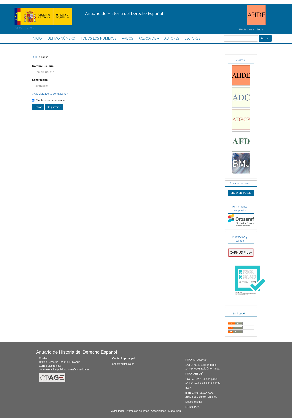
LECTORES (192, 38)
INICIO (37, 38)
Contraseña (40, 80)
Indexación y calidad (239, 238)
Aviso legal (117, 410)
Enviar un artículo (239, 183)
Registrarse (246, 29)
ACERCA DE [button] (149, 38)
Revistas (240, 60)
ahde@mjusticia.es (123, 363)
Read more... (43, 10)
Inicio (35, 56)
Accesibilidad (158, 410)
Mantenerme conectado (48, 100)
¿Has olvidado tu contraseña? (50, 93)
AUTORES (171, 38)
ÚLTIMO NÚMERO (61, 38)
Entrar (261, 29)
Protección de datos (137, 410)
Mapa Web (174, 410)
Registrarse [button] (54, 107)
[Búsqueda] (241, 38)
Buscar (265, 38)
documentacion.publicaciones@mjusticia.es (64, 369)
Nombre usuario (43, 66)
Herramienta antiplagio (239, 208)
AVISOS (127, 38)
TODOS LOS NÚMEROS (98, 38)
